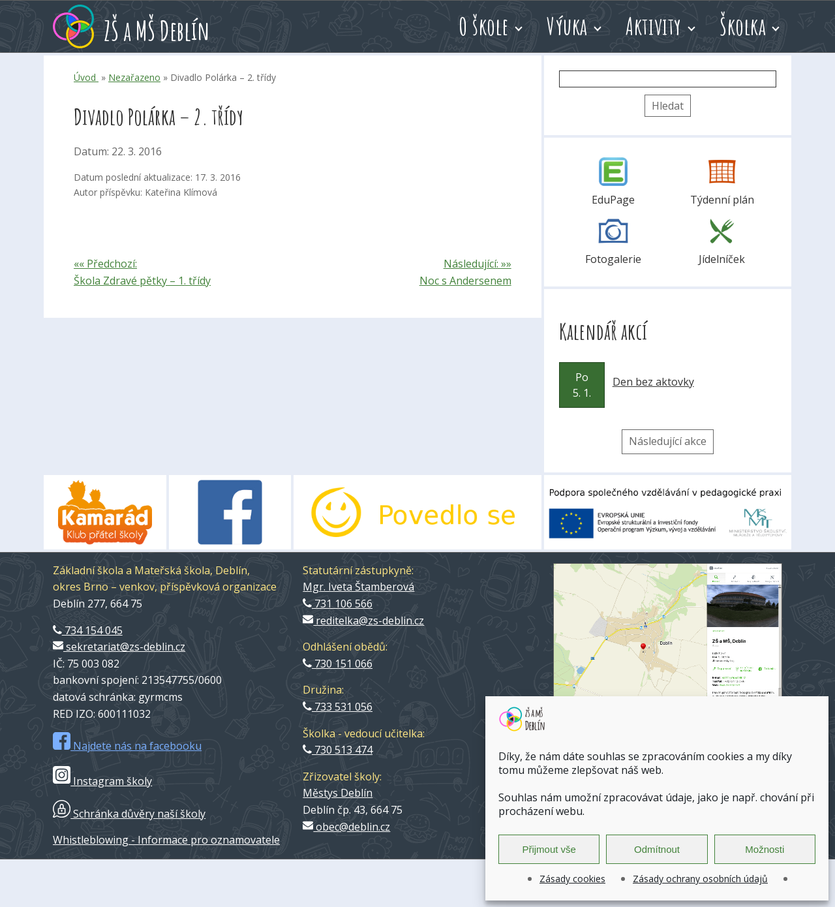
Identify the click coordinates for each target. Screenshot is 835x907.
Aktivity (654, 26)
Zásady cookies (572, 878)
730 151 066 (337, 663)
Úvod (86, 77)
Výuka (567, 26)
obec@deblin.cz (346, 827)
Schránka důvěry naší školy (129, 814)
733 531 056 (337, 706)
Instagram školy (102, 781)
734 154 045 (88, 630)
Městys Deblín (337, 793)
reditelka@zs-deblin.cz (363, 620)
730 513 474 (337, 750)
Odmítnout (657, 849)
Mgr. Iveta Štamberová (358, 586)
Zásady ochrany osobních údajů (700, 878)
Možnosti (764, 849)
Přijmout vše (549, 849)
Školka (743, 26)
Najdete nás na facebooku (127, 746)
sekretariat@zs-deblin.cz (119, 646)
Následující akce (667, 441)
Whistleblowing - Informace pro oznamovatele (166, 840)
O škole (484, 26)
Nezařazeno (134, 77)
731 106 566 (337, 603)
